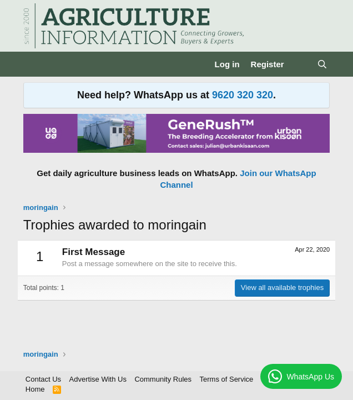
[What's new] (300, 64)
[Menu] (33, 64)
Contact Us (43, 379)
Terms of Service (227, 379)
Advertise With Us (98, 379)
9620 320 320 (242, 95)
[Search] (322, 64)
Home (35, 389)
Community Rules (162, 379)
